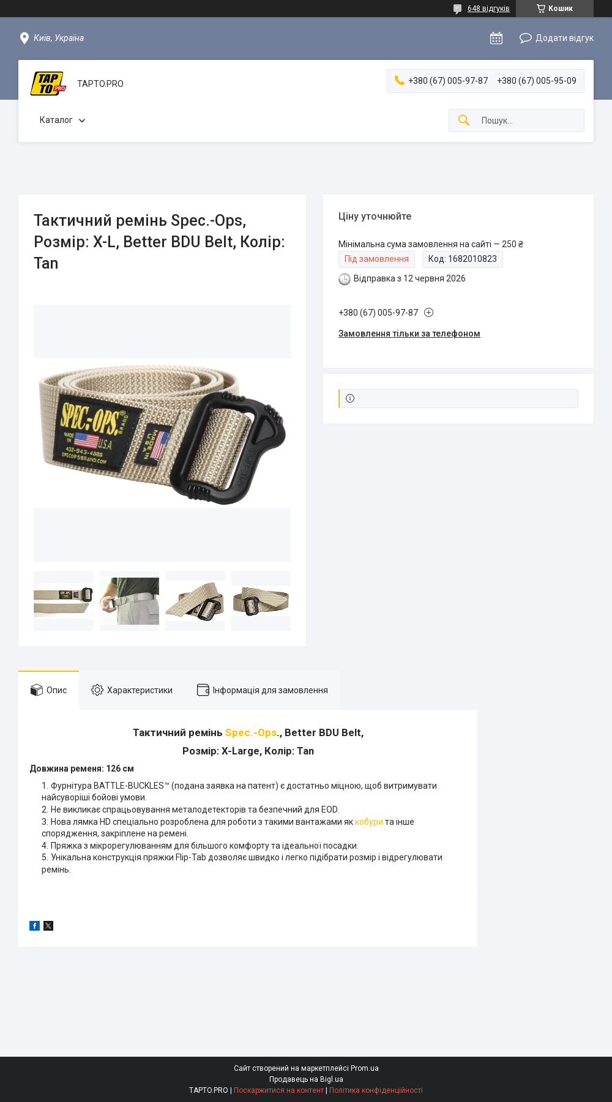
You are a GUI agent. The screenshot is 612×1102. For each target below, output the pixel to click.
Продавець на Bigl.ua (306, 1079)
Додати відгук (565, 38)
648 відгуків (489, 8)
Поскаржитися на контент (279, 1090)
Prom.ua (365, 1068)
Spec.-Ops (251, 732)
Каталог (56, 120)
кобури (369, 822)
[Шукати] (463, 120)
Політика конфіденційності (376, 1090)
